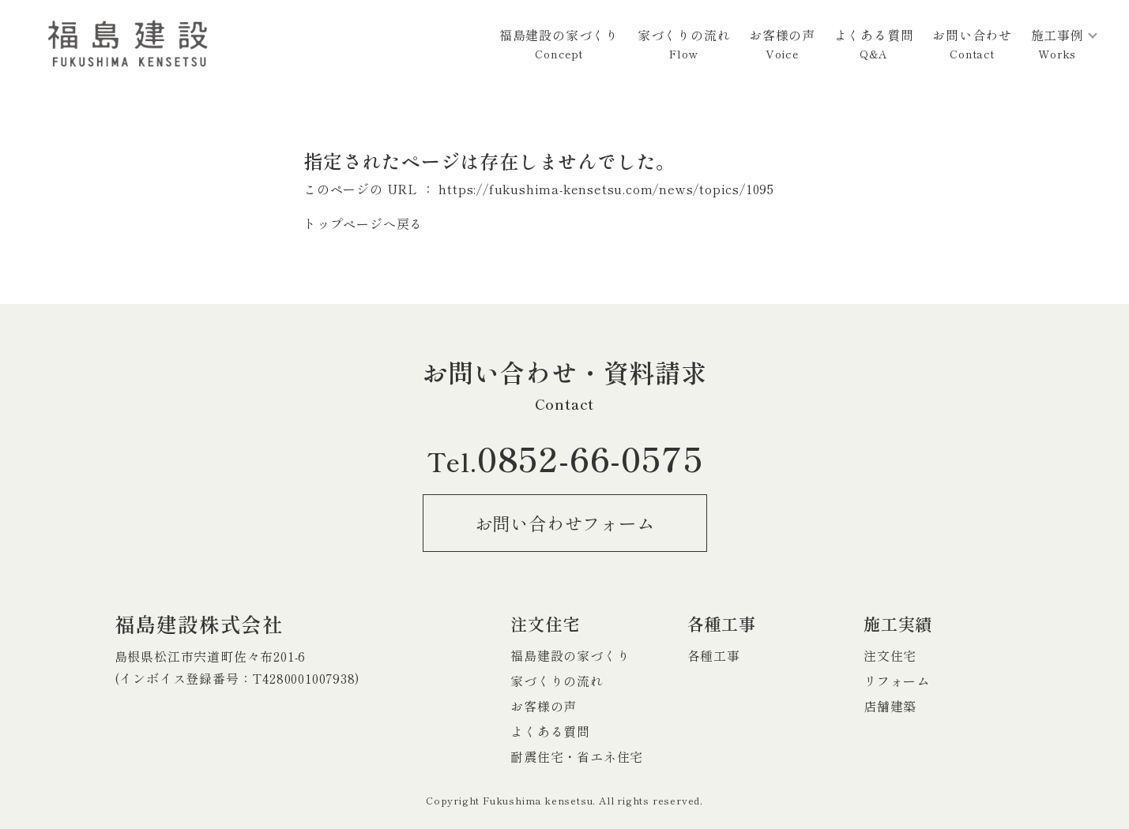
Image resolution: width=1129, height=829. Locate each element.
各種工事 (713, 655)
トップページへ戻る (363, 223)
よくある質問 (874, 44)
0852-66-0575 (565, 457)
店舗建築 (890, 705)
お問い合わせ (972, 44)
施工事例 (1057, 44)
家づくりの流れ (684, 44)
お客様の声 (782, 44)
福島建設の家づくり (559, 44)
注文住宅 (890, 655)
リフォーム (897, 680)
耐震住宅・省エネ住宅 (576, 756)
